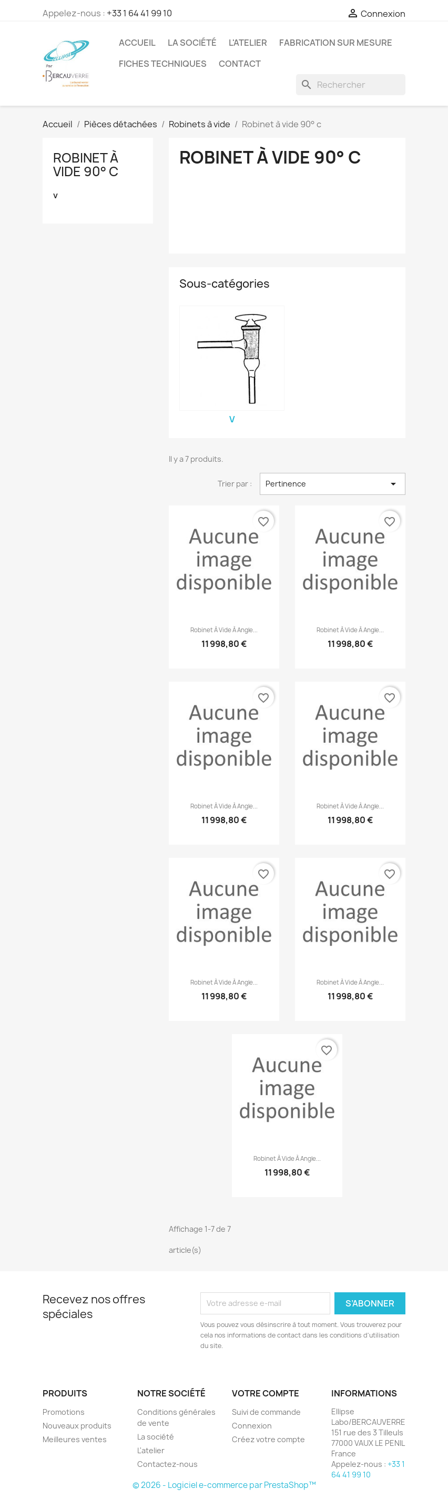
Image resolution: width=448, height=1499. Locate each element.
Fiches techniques (163, 63)
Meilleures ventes (75, 1439)
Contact (240, 63)
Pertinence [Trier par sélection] (333, 484)
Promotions (64, 1412)
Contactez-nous (167, 1464)
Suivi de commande (266, 1412)
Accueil (137, 42)
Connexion (252, 1426)
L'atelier (248, 42)
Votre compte (265, 1393)
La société (192, 42)
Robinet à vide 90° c (85, 164)
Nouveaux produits (77, 1426)
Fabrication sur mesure (335, 42)
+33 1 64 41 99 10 (139, 13)
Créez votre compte (268, 1439)
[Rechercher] (350, 84)
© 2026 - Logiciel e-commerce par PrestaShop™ (224, 1485)
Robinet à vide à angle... (224, 630)
